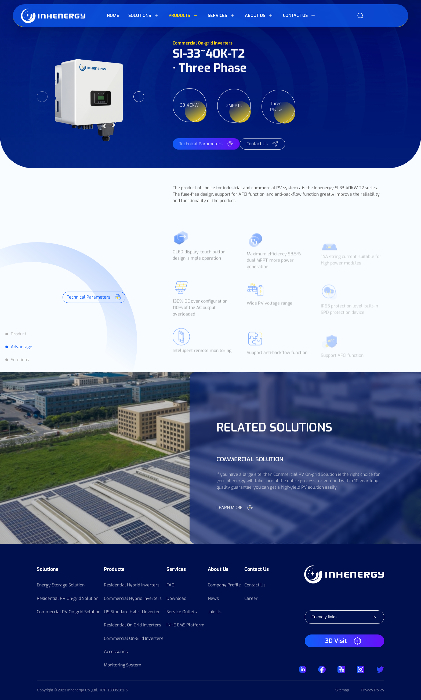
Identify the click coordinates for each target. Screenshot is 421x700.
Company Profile (224, 585)
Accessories (116, 651)
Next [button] (138, 96)
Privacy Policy (372, 690)
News (213, 598)
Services (176, 569)
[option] (90, 96)
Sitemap (342, 690)
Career (251, 598)
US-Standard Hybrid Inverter (132, 612)
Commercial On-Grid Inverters (133, 638)
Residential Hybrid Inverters (131, 585)
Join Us (215, 612)
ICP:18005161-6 (114, 690)
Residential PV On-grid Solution (67, 598)
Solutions (47, 569)
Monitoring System (122, 665)
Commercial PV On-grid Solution (68, 612)
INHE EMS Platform (185, 625)
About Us (218, 569)
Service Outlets (181, 612)
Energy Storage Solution (61, 585)
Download (176, 598)
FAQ (170, 585)
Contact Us (256, 569)
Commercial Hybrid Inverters (133, 598)
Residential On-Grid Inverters (132, 625)
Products (114, 569)
